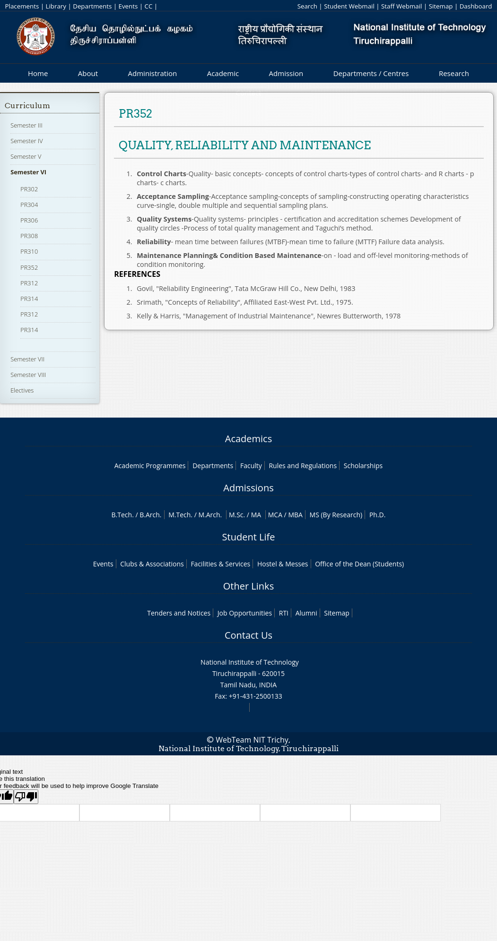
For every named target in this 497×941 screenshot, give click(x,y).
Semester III (26, 125)
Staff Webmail (401, 6)
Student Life (248, 536)
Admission (286, 73)
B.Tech (122, 514)
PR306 (29, 220)
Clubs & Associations (152, 563)
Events (128, 6)
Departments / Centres (371, 73)
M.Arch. (210, 514)
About (88, 73)
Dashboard (476, 6)
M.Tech (179, 514)
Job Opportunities (245, 612)
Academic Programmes (150, 465)
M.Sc (236, 514)
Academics (248, 438)
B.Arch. (150, 514)
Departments (92, 6)
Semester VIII (28, 374)
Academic (223, 73)
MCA (275, 514)
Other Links (248, 586)
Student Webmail (349, 6)
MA (256, 514)
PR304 (29, 204)
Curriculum (27, 105)
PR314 (29, 298)
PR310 (29, 251)
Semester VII (27, 359)
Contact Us (248, 635)
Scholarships (363, 465)
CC (149, 6)
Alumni (306, 612)
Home (38, 73)
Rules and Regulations (303, 465)
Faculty (251, 465)
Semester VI (28, 172)
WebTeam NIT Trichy (252, 740)
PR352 (29, 267)
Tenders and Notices (178, 612)
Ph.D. (377, 514)
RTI (283, 612)
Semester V (25, 156)
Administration (152, 73)
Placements (22, 6)
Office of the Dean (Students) (359, 563)
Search (307, 6)
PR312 (29, 283)
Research (454, 73)
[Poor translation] (26, 796)
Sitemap (441, 6)
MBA (295, 514)
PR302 (29, 189)
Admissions (248, 487)
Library (56, 6)
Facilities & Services (220, 563)
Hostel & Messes (282, 563)
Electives (22, 390)
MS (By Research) (336, 514)
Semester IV (26, 141)
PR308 (29, 235)
